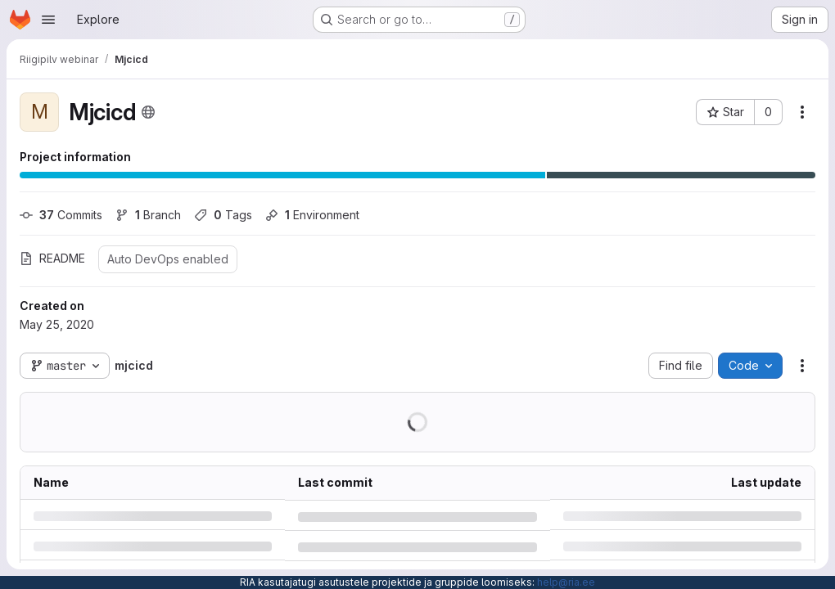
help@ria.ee (566, 582)
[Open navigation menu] (48, 20)
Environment (312, 215)
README (52, 258)
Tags (223, 215)
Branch (148, 215)
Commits (61, 215)
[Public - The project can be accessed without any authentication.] (148, 112)
